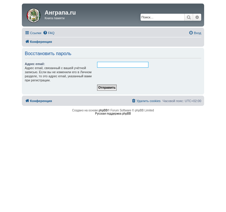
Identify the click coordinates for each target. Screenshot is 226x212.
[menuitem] (49, 32)
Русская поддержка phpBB (113, 113)
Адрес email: (35, 64)
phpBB (103, 110)
